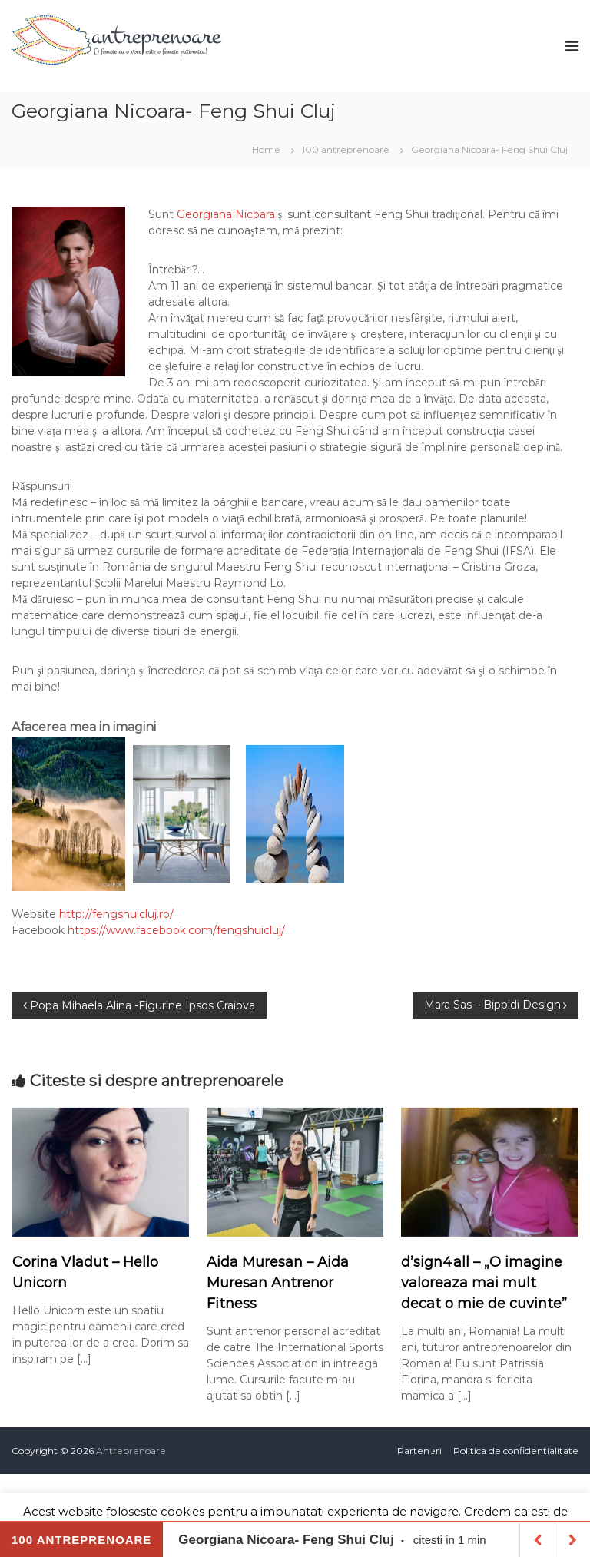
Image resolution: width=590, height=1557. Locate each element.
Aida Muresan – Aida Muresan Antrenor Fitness (278, 1283)
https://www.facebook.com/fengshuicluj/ (176, 930)
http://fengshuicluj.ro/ (116, 914)
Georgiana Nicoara (226, 214)
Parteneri (419, 1450)
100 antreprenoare (345, 149)
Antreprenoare (131, 1450)
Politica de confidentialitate (515, 1450)
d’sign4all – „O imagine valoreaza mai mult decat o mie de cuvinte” (484, 1283)
